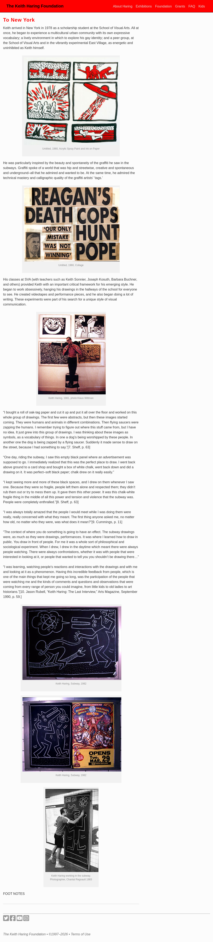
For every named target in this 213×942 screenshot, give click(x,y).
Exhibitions (144, 6)
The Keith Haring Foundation (34, 6)
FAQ (191, 6)
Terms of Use (80, 934)
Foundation (163, 6)
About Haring (122, 6)
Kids (201, 6)
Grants (180, 6)
